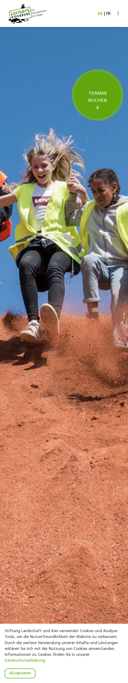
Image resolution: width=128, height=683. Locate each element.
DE (100, 14)
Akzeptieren (20, 673)
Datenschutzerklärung (25, 661)
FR (108, 14)
